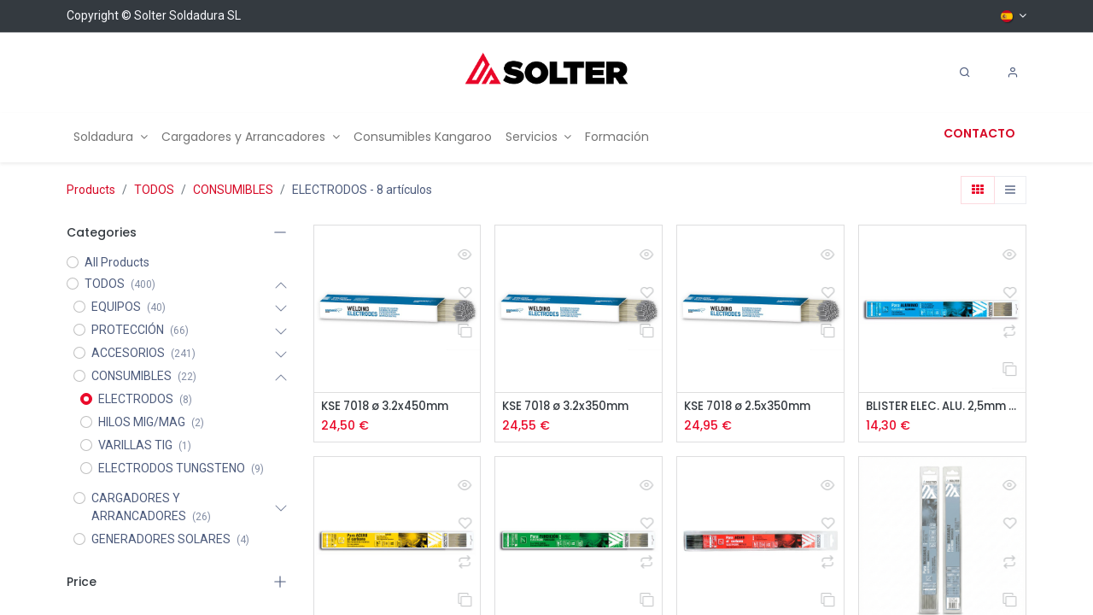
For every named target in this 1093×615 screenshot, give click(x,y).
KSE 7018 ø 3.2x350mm (571, 407)
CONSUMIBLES (233, 189)
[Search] (965, 72)
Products (91, 189)
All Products (117, 262)
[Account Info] (1012, 72)
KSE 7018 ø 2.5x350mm (752, 407)
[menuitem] (111, 137)
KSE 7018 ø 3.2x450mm (390, 407)
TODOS (154, 189)
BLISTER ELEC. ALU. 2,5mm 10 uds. (942, 407)
